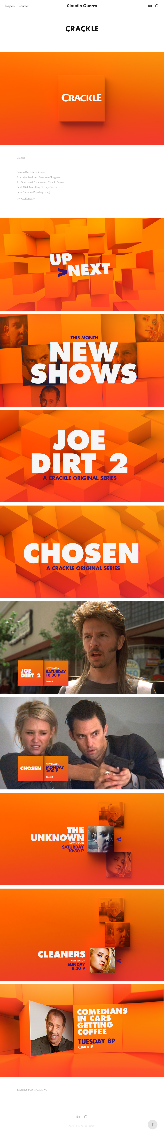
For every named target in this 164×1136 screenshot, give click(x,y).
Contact (23, 6)
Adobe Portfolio (88, 1125)
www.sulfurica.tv (26, 198)
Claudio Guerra (82, 5)
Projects (10, 6)
